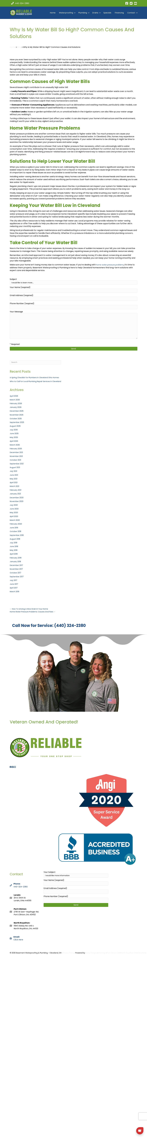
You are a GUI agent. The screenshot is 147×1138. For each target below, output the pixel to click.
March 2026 (15, 399)
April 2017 (14, 587)
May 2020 (14, 512)
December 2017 (17, 565)
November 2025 (17, 414)
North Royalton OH (128, 950)
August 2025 (15, 426)
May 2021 (14, 478)
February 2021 (16, 490)
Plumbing (82, 12)
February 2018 (16, 557)
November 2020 (17, 501)
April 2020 (14, 516)
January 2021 (16, 493)
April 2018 (14, 553)
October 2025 (16, 418)
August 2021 (15, 467)
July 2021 (14, 471)
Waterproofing (66, 12)
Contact (131, 12)
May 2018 (14, 550)
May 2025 (14, 437)
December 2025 (17, 411)
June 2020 (14, 508)
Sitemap (101, 950)
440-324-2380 (20, 883)
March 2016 (15, 591)
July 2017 (14, 580)
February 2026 (16, 403)
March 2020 (15, 520)
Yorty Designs (91, 950)
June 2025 (14, 433)
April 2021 (14, 482)
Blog (19, 47)
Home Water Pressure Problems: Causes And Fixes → (35, 611)
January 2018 (16, 561)
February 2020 (16, 523)
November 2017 (17, 569)
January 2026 (16, 407)
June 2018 (14, 546)
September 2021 (17, 463)
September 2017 (17, 576)
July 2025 (14, 429)
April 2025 (14, 441)
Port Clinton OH (113, 950)
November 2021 (17, 456)
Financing (119, 12)
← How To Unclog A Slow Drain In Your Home (30, 608)
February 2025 (16, 448)
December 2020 (17, 497)
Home (53, 12)
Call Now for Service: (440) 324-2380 (29, 624)
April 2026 (14, 396)
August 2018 (15, 539)
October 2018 (16, 531)
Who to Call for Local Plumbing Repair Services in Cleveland (38, 381)
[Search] (38, 362)
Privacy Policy (68, 950)
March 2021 (15, 486)
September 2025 (18, 422)
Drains (95, 12)
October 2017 (16, 572)
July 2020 (14, 505)
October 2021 (16, 460)
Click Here (18, 935)
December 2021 (17, 452)
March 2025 (15, 444)
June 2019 (14, 527)
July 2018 (14, 542)
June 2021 (14, 475)
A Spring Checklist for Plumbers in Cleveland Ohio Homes (37, 377)
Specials (107, 12)
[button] (74, 12)
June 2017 (14, 584)
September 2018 (17, 535)
